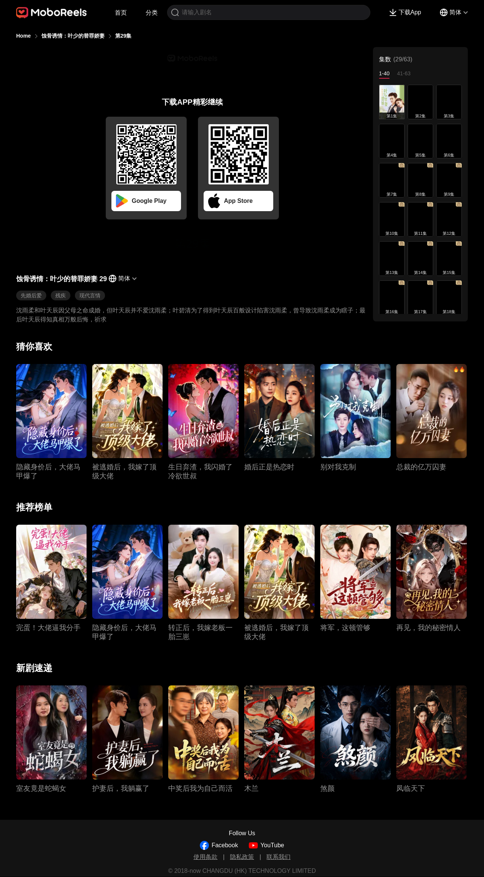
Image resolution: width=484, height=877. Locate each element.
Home (23, 36)
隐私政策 (242, 857)
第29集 (123, 36)
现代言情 (89, 295)
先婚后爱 (31, 295)
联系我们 (278, 857)
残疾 (60, 295)
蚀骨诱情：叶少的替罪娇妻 (73, 36)
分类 (152, 12)
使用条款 (205, 857)
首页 (121, 12)
